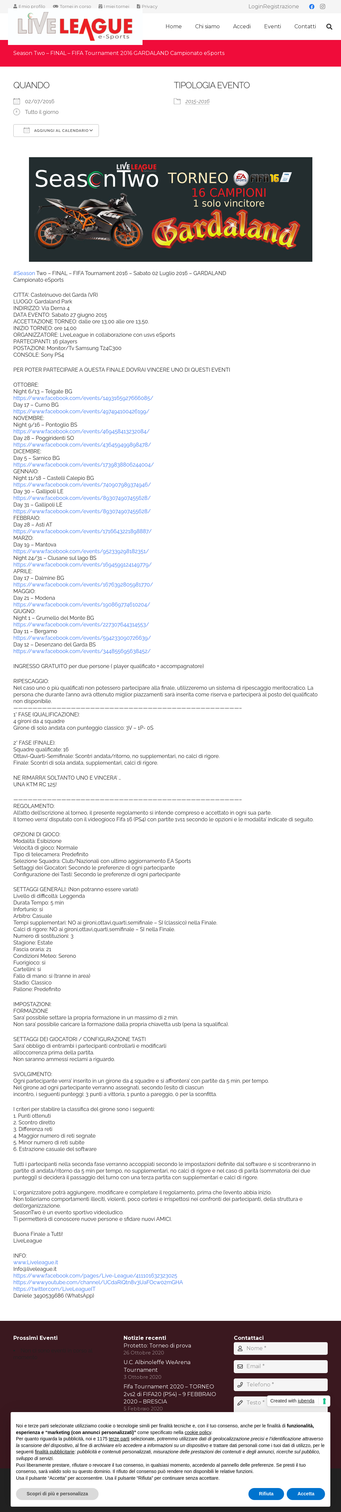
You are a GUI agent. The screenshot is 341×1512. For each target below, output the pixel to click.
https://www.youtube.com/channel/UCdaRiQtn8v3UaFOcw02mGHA (98, 1282)
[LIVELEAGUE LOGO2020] (75, 26)
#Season (24, 273)
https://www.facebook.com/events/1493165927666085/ (83, 398)
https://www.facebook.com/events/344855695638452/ (82, 651)
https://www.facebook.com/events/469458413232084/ (81, 431)
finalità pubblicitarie (55, 1451)
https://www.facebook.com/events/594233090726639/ (82, 638)
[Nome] (281, 1348)
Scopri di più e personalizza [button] (57, 1493)
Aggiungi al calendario (56, 130)
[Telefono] (281, 1384)
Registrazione (281, 6)
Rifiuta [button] (266, 1493)
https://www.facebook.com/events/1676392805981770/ (83, 584)
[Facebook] (311, 6)
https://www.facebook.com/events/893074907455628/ (82, 498)
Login (255, 6)
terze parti (119, 1438)
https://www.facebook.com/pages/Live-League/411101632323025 (95, 1276)
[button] (329, 26)
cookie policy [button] (198, 1432)
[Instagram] (322, 6)
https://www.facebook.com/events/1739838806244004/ (83, 465)
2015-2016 (197, 101)
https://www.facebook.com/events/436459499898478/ (82, 445)
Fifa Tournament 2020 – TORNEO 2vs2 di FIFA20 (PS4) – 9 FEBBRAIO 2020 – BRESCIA (170, 1394)
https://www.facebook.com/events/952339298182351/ (81, 551)
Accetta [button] (305, 1493)
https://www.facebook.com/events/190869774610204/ (81, 604)
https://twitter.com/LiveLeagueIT (54, 1289)
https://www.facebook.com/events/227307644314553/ (81, 624)
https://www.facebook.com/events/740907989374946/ (82, 485)
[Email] (281, 1366)
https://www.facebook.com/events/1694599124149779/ (82, 565)
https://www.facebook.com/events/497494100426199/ (81, 411)
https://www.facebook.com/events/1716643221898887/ (82, 531)
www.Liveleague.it (35, 1262)
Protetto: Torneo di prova (157, 1345)
